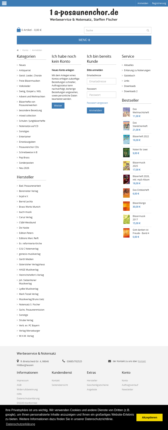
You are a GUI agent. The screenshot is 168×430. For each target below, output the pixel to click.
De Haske (24, 227)
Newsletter (127, 389)
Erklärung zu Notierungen (137, 70)
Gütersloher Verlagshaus (32, 264)
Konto (25, 50)
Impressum (23, 380)
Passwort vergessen (97, 102)
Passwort (91, 88)
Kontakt (142, 361)
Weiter (58, 105)
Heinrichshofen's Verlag (31, 274)
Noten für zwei (140, 149)
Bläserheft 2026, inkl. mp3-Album (141, 178)
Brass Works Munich (29, 206)
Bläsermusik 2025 (139, 164)
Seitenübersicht (60, 385)
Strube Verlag (26, 320)
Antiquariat (25, 70)
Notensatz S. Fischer (29, 304)
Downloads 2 (131, 91)
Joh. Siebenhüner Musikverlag (27, 282)
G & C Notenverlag (28, 248)
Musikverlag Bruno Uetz (31, 299)
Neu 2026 (24, 168)
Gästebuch (129, 75)
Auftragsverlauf (130, 385)
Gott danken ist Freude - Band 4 (141, 231)
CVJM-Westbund (27, 222)
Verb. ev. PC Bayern (29, 325)
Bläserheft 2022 (141, 136)
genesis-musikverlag (30, 254)
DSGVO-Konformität (27, 403)
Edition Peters (26, 233)
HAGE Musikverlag (28, 269)
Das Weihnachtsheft (141, 110)
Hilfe (19, 394)
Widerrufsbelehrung (27, 389)
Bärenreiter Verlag (28, 191)
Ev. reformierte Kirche (30, 243)
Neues (22, 65)
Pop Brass (24, 157)
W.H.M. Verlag (26, 336)
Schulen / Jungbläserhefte (32, 120)
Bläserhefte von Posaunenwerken (28, 103)
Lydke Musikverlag (28, 288)
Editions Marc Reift (28, 238)
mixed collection (27, 115)
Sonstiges (24, 131)
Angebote (92, 389)
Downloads (130, 86)
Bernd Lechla (26, 201)
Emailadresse (94, 75)
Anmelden (143, 3)
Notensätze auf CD (28, 126)
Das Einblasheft (141, 190)
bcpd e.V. (23, 196)
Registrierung (159, 3)
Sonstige (23, 315)
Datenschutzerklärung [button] (20, 424)
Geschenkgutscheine (98, 385)
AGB (19, 385)
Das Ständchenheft (140, 124)
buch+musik (25, 212)
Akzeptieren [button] (149, 417)
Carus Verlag (26, 217)
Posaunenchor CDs (29, 147)
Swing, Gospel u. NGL (30, 91)
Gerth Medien (26, 259)
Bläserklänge (139, 203)
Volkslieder (24, 86)
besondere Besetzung (30, 110)
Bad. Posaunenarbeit (30, 185)
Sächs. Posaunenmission (31, 309)
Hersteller (92, 380)
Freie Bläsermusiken (29, 80)
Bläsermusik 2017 (139, 218)
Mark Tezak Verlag (28, 294)
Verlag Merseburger (29, 330)
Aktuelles (129, 65)
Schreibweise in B (28, 152)
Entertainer (25, 136)
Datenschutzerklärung (28, 398)
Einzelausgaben (27, 141)
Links (126, 80)
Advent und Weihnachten (32, 96)
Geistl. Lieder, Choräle (30, 75)
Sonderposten (26, 162)
